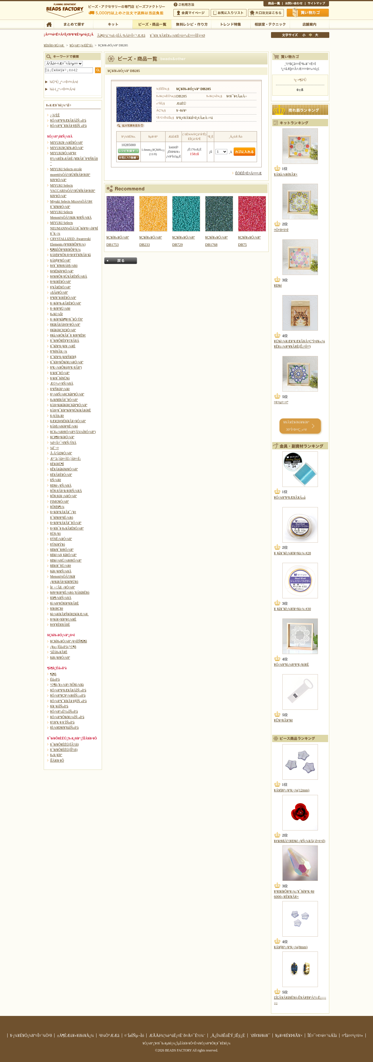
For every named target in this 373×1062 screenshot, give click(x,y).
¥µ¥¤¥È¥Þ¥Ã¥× (317, 4)
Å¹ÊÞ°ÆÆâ (309, 24)
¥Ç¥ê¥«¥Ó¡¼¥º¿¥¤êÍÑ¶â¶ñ (68, 641)
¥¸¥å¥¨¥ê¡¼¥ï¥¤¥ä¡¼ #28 (292, 553)
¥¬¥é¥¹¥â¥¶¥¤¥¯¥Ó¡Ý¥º (66, 319)
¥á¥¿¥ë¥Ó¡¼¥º (60, 657)
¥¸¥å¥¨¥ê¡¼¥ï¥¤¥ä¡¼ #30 (292, 609)
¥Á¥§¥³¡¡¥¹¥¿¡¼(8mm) (290, 947)
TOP (48, 24)
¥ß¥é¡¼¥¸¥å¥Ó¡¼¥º (63, 555)
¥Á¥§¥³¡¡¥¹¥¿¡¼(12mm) (291, 790)
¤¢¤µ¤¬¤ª (281, 402)
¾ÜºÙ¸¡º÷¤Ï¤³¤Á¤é (64, 82)
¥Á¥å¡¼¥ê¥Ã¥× (286, 174)
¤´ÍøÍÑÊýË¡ (184, 4)
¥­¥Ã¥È (112, 24)
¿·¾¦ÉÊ (55, 115)
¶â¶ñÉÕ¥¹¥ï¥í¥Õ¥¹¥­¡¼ (65, 249)
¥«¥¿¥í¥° (56, 755)
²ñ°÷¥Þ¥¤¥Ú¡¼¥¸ (191, 13)
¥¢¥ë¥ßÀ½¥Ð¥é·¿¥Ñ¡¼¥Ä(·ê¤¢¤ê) (299, 841)
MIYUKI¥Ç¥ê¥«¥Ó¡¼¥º (66, 148)
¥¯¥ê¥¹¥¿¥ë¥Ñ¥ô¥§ (63, 357)
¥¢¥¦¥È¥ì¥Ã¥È (60, 624)
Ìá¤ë (120, 260)
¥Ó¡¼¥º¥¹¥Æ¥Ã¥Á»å (289, 497)
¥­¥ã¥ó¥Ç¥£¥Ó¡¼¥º (63, 330)
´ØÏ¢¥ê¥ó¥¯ (260, 1035)
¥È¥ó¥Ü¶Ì (57, 464)
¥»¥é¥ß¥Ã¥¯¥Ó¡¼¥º (64, 400)
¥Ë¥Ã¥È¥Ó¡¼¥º (61, 474)
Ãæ (310, 35)
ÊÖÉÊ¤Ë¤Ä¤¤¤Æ (248, 173)
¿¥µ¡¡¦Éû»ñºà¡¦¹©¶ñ (63, 647)
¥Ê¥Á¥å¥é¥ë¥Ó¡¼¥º (64, 469)
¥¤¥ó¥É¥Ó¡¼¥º (60, 281)
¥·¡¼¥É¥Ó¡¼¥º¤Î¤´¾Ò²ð (31, 1035)
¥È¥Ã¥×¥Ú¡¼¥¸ (54, 45)
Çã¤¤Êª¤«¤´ (308, 12)
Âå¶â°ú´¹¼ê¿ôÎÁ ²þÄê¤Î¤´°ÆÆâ (121, 36)
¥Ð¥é (278, 285)
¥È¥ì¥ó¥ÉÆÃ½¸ (230, 24)
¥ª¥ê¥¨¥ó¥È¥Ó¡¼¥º (63, 297)
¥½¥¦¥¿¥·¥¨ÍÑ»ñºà (62, 722)
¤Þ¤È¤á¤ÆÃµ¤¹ (73, 24)
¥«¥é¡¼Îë (56, 314)
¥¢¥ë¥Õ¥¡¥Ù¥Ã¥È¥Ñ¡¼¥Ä (68, 276)
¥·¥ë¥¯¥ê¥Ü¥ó (60, 378)
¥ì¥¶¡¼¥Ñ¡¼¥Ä (60, 598)
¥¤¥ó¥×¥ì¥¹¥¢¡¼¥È (63, 619)
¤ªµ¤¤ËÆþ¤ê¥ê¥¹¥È (229, 13)
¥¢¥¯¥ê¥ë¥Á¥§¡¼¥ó (64, 265)
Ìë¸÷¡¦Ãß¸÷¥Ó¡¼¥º (62, 587)
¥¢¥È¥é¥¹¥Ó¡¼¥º (61, 271)
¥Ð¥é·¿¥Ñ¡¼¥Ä (60, 485)
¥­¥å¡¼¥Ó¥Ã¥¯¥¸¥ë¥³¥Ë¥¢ (68, 335)
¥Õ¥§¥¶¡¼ (57, 507)
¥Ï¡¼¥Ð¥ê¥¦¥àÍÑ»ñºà (64, 727)
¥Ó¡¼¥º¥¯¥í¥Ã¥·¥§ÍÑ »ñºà (68, 125)
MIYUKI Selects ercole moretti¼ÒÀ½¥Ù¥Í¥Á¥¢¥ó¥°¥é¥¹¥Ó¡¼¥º (70, 174)
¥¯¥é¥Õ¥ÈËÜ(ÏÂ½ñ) (64, 744)
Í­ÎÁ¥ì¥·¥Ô (57, 760)
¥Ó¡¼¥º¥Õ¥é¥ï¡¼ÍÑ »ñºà (67, 717)
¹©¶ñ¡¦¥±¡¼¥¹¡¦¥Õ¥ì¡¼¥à (67, 684)
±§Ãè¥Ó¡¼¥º (59, 292)
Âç (316, 35)
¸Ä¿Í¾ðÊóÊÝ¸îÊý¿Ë (227, 1035)
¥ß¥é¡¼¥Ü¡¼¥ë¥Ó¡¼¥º (66, 560)
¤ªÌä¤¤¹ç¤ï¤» (294, 4)
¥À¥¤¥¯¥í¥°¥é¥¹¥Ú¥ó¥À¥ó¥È (70, 410)
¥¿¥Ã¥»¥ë (57, 416)
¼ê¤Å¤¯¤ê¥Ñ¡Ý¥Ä (63, 442)
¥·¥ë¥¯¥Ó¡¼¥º (60, 373)
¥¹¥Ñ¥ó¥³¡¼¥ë (60, 389)
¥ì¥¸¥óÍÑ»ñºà (59, 706)
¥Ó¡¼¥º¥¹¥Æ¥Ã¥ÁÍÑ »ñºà (68, 120)
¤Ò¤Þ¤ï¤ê (281, 230)
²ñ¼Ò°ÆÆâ (109, 1035)
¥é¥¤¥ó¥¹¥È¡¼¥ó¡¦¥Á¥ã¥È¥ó (69, 592)
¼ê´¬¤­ (54, 448)
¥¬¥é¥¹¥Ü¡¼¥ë (60, 308)
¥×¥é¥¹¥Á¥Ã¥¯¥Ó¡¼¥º (65, 523)
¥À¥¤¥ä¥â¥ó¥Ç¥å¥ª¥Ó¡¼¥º (68, 405)
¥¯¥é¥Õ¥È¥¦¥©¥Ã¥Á (64, 340)
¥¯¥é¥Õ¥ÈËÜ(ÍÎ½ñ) (64, 749)
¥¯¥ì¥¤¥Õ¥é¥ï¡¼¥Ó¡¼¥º (66, 362)
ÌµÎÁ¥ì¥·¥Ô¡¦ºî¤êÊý (191, 24)
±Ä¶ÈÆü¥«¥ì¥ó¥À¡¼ (75, 1035)
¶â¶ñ (53, 674)
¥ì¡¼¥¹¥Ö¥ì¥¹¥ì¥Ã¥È (64, 603)
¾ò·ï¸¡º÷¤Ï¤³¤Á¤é (62, 89)
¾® (304, 35)
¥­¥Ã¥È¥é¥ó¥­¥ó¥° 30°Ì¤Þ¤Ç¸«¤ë (296, 426)
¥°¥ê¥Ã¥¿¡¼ (58, 351)
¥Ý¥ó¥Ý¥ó (57, 544)
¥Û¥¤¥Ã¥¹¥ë (283, 720)
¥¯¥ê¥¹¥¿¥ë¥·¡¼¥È (62, 346)
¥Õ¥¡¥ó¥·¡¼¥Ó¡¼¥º (63, 496)
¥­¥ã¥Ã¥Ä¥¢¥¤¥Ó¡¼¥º (65, 324)
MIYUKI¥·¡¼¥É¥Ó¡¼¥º (66, 142)
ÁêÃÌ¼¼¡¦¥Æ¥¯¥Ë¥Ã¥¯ (270, 24)
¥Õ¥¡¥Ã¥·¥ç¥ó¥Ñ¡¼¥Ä (66, 491)
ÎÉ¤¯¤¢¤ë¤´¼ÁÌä (322, 1035)
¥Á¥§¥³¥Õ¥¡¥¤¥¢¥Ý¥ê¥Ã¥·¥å (70, 255)
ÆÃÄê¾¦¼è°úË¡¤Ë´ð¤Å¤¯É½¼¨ (177, 1035)
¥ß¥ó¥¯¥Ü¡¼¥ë (60, 565)
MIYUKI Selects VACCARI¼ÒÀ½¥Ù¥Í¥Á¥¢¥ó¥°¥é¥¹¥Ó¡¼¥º (72, 191)
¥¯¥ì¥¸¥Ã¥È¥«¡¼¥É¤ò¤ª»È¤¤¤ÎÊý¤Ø (177, 36)
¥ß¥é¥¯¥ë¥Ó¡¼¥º (61, 549)
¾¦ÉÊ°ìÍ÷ (272, 4)
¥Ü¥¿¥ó (55, 533)
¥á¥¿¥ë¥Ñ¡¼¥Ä (60, 571)
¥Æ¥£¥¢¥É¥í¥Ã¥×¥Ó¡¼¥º (68, 421)
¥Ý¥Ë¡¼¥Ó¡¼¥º (61, 539)
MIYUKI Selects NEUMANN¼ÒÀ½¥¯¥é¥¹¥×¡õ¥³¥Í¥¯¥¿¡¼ (74, 228)
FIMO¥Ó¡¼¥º (59, 501)
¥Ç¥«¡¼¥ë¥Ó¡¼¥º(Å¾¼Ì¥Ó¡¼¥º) (73, 432)
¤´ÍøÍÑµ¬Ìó (134, 1035)
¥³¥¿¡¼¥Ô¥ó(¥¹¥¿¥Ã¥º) (66, 367)
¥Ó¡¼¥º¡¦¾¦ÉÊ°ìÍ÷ (152, 24)
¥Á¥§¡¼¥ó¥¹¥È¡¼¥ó (64, 426)
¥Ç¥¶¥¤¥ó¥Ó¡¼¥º (62, 437)
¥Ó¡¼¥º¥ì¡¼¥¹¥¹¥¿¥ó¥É (291, 665)
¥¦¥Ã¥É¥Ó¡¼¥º (60, 287)
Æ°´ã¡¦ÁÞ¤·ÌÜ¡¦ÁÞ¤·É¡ (65, 458)
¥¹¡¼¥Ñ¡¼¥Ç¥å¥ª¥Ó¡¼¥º (67, 394)
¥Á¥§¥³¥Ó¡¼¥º (60, 260)
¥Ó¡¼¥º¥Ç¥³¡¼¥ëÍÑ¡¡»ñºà (67, 695)
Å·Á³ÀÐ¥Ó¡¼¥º (61, 453)
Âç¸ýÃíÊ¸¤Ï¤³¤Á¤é (266, 13)
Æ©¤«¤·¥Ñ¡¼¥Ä (61, 383)
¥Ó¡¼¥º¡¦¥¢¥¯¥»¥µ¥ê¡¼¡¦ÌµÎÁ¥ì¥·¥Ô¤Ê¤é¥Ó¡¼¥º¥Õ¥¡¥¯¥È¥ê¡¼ (186, 1043)
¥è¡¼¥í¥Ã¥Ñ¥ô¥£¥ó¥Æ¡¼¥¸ (69, 614)
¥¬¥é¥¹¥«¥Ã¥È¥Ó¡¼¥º (65, 303)
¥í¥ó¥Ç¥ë (56, 608)
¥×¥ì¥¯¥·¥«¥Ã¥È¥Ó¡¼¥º (67, 528)
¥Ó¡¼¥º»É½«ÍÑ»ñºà (64, 711)
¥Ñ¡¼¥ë (55, 480)
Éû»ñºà (55, 679)
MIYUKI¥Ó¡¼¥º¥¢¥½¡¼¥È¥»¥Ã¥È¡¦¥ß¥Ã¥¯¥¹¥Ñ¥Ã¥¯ (74, 158)
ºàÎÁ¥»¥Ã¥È (58, 652)
